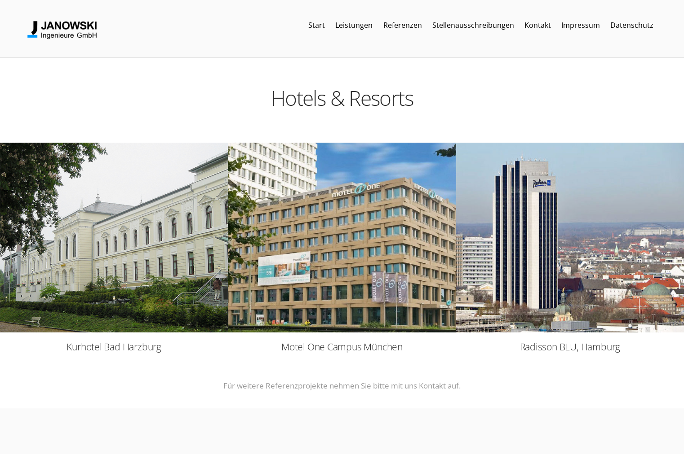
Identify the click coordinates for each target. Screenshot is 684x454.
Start (316, 25)
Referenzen (402, 25)
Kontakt (537, 25)
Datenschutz (631, 25)
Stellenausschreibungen (473, 25)
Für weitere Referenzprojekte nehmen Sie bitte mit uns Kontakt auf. (342, 385)
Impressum (580, 25)
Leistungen (354, 25)
